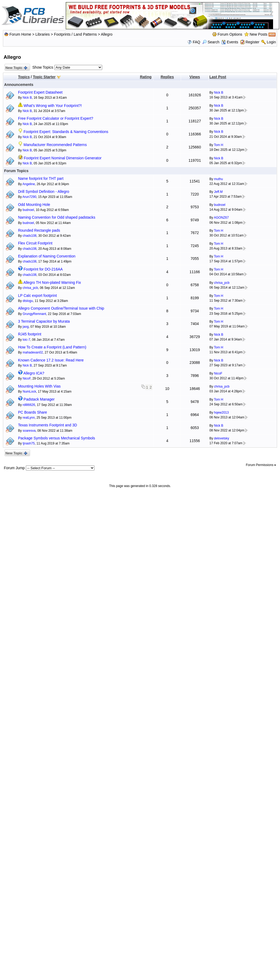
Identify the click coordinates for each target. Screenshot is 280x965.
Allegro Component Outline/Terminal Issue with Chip (61, 308)
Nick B (27, 97)
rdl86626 (29, 405)
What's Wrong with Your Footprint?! (53, 105)
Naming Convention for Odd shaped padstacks (56, 217)
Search (210, 42)
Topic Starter (44, 77)
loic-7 (26, 340)
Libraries (42, 34)
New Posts (258, 34)
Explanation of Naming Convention (47, 256)
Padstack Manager (39, 399)
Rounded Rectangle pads (39, 230)
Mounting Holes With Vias (39, 386)
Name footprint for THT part (41, 178)
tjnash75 (29, 443)
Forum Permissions (261, 465)
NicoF (27, 378)
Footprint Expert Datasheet (40, 92)
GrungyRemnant (34, 314)
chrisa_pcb (30, 288)
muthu (218, 179)
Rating (146, 77)
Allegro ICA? (33, 373)
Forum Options (229, 34)
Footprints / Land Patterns (75, 34)
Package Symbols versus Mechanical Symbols (56, 438)
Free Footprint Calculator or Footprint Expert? (55, 118)
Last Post (217, 77)
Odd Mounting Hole (34, 204)
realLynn (29, 417)
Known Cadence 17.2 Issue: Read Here (51, 360)
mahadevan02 (33, 352)
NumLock (29, 391)
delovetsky (221, 438)
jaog (26, 326)
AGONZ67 (221, 217)
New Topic (16, 68)
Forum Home (20, 34)
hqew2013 (221, 412)
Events (229, 42)
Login (271, 42)
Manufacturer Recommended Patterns (55, 145)
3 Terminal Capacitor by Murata (44, 321)
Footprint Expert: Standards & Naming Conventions (66, 132)
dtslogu (28, 301)
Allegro (107, 34)
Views (195, 77)
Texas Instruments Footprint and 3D (47, 425)
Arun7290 (29, 197)
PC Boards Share (32, 412)
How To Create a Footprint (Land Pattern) (52, 347)
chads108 (29, 236)
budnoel (28, 210)
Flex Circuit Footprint (35, 243)
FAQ (196, 42)
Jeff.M (218, 192)
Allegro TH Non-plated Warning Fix (52, 282)
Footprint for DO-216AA (43, 269)
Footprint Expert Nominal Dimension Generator (63, 158)
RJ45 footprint (29, 334)
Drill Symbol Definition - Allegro (43, 191)
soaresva (29, 430)
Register (252, 42)
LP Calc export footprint (37, 295)
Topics (24, 77)
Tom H (218, 145)
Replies (167, 77)
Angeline (28, 184)
